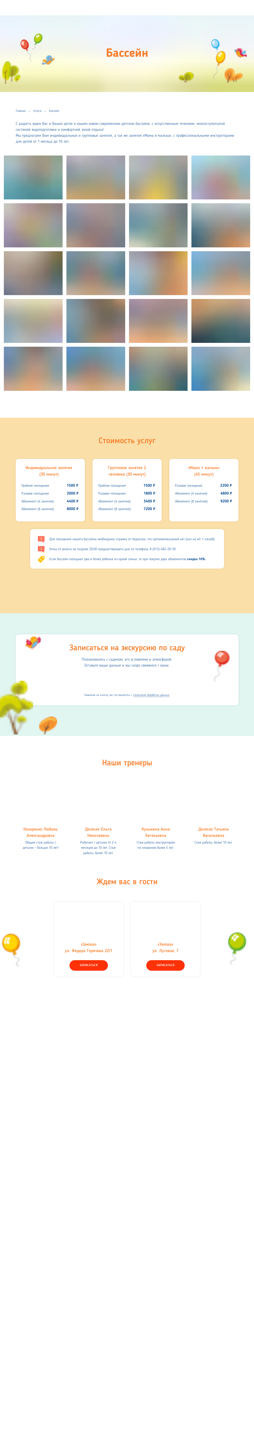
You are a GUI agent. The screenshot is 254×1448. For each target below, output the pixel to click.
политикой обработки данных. (151, 695)
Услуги (37, 111)
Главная (21, 111)
